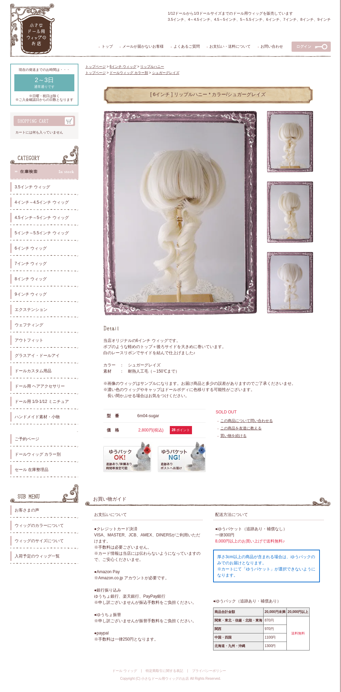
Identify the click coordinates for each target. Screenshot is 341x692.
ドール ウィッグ (124, 671)
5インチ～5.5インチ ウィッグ (42, 233)
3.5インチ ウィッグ (32, 187)
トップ (107, 46)
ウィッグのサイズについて (39, 540)
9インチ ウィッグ (31, 294)
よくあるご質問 (187, 46)
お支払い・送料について (230, 46)
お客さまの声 (27, 510)
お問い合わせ (272, 46)
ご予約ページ (27, 439)
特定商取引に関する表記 (164, 671)
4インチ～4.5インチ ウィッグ (42, 202)
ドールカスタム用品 (33, 370)
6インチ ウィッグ (31, 248)
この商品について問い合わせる (246, 421)
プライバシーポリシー (209, 671)
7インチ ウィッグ (31, 263)
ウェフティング (29, 325)
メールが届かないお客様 (143, 46)
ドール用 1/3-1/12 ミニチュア (42, 401)
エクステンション (31, 309)
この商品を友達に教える (241, 428)
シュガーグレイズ (165, 73)
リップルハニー (152, 66)
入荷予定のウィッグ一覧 (37, 556)
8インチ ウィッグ (31, 279)
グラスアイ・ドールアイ (37, 355)
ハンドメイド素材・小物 (37, 416)
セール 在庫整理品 (31, 469)
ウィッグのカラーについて (39, 525)
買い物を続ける (233, 436)
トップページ (95, 66)
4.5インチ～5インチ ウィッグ (42, 217)
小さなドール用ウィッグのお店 (165, 678)
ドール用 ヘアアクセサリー (40, 386)
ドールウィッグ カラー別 (38, 454)
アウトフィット (29, 340)
